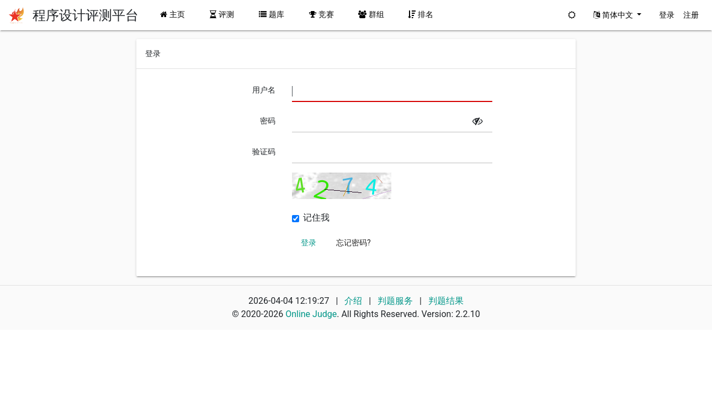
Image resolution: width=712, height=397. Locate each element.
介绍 (353, 301)
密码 (267, 120)
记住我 (316, 217)
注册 (691, 14)
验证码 (263, 151)
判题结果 (446, 301)
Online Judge (311, 314)
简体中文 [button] (614, 14)
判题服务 (396, 301)
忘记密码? (353, 242)
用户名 (263, 89)
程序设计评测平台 (86, 15)
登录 (666, 14)
